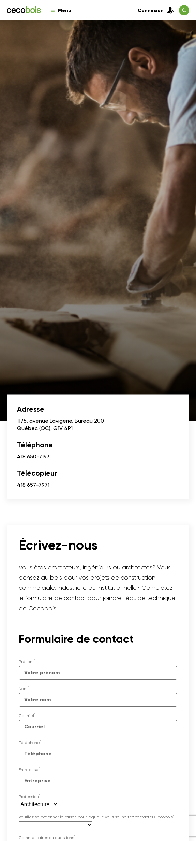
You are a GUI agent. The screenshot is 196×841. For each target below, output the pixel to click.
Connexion (156, 10)
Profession (29, 796)
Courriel (27, 715)
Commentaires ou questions (47, 837)
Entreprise (29, 769)
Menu (61, 10)
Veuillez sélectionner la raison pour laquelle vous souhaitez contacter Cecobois (96, 817)
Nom (24, 688)
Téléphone (30, 742)
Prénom (27, 661)
